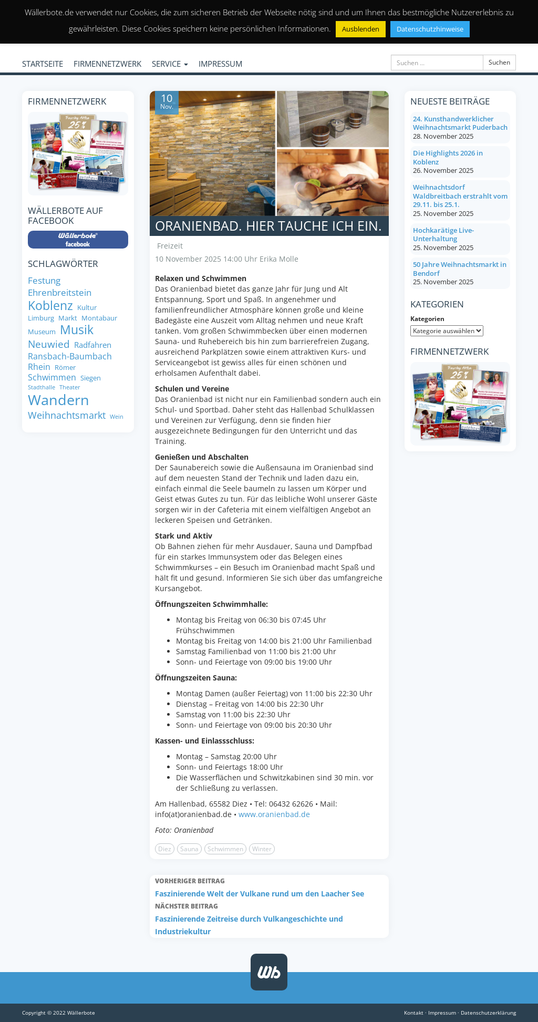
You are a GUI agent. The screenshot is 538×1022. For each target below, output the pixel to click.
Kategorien (427, 319)
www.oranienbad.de (274, 814)
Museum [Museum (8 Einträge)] (42, 331)
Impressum (442, 1012)
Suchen (499, 62)
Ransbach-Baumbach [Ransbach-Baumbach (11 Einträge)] (70, 356)
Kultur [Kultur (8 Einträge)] (87, 307)
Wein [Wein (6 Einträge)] (116, 417)
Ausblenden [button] (360, 29)
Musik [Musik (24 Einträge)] (77, 330)
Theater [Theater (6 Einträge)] (69, 387)
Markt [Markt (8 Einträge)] (67, 318)
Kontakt (413, 1012)
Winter (262, 848)
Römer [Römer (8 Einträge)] (65, 367)
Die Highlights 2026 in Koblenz (448, 157)
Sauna (189, 848)
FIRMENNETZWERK (107, 63)
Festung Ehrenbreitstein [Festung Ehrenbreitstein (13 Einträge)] (59, 286)
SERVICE (170, 63)
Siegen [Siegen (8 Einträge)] (90, 378)
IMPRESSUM (220, 63)
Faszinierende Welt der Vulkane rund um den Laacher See (269, 887)
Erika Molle (279, 259)
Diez (164, 848)
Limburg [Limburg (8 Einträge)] (41, 318)
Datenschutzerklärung (488, 1012)
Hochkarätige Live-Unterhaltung (443, 234)
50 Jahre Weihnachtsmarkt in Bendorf (459, 269)
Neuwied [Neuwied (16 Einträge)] (49, 344)
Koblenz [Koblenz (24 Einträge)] (50, 306)
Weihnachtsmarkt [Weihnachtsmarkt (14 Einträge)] (67, 415)
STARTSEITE (42, 63)
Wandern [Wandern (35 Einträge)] (58, 400)
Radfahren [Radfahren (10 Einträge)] (92, 345)
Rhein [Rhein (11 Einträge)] (39, 367)
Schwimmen (225, 848)
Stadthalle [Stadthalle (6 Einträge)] (41, 387)
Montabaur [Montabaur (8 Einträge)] (99, 318)
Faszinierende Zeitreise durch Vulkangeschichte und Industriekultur (269, 918)
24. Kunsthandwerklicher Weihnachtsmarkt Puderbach (460, 123)
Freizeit (170, 246)
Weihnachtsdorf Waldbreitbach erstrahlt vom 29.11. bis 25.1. (460, 195)
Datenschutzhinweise (430, 29)
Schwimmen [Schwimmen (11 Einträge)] (52, 377)
